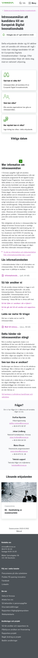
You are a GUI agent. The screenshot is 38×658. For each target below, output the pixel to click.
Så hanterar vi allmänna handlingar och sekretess (17, 408)
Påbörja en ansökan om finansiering (16, 642)
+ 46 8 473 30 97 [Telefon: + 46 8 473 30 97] (19, 439)
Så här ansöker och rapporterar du (15, 639)
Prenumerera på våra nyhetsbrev (14, 586)
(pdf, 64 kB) (20, 288)
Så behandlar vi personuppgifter (14, 616)
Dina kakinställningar (10, 620)
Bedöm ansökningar (9, 653)
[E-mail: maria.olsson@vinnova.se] (19, 464)
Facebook (5, 593)
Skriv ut (19, 544)
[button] (8, 3)
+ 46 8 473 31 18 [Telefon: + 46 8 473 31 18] (19, 467)
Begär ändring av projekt (11, 650)
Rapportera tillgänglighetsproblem (15, 623)
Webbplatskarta (8, 627)
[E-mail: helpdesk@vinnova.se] (19, 478)
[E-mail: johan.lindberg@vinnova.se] (19, 450)
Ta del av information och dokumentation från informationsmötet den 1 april (19, 266)
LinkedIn (5, 597)
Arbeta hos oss (7, 612)
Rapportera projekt (9, 646)
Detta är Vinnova (8, 609)
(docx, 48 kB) (18, 339)
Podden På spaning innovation (14, 590)
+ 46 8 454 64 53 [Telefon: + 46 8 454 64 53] (19, 453)
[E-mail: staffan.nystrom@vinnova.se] (19, 436)
